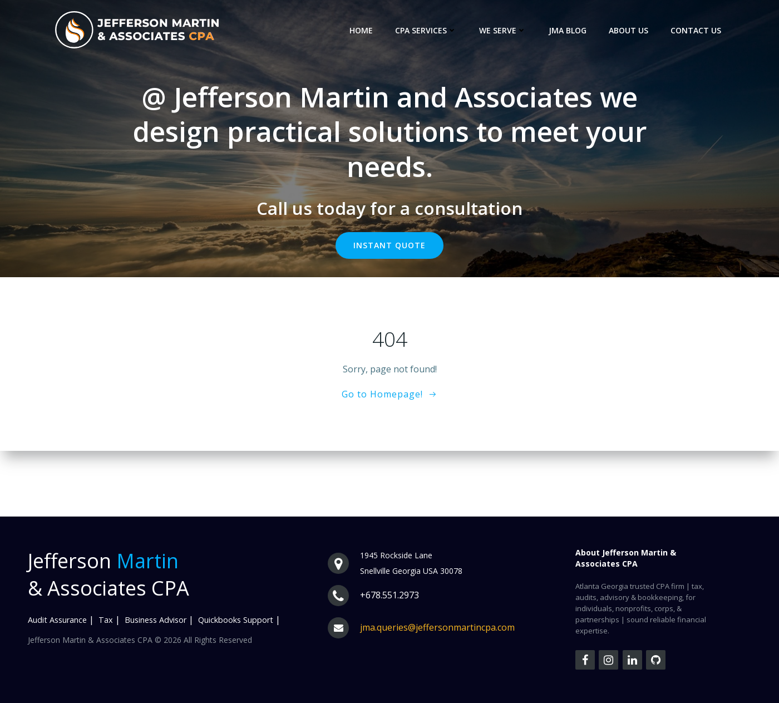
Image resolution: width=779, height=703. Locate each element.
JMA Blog (567, 30)
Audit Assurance (57, 619)
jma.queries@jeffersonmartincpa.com (437, 627)
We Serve (502, 30)
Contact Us (695, 30)
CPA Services (426, 30)
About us (628, 30)
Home (361, 30)
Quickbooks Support (235, 619)
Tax (105, 619)
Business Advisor (155, 619)
